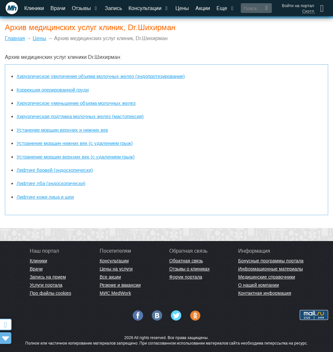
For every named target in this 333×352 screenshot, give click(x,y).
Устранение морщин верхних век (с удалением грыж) (76, 157)
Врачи (57, 8)
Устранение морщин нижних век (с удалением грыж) (75, 143)
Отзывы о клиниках (189, 268)
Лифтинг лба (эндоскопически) (51, 183)
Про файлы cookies (50, 293)
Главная (15, 38)
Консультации (148, 8)
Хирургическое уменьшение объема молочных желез (76, 103)
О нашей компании (258, 285)
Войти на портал (298, 5)
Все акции (110, 277)
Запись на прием (48, 277)
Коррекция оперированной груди (53, 90)
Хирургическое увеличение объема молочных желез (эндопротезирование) (101, 76)
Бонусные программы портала (271, 260)
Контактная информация (264, 293)
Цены (182, 8)
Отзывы (85, 8)
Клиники (34, 8)
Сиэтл (308, 11)
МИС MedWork (115, 293)
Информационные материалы (270, 268)
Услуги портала (46, 285)
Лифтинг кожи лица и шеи (45, 197)
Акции (202, 8)
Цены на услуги (116, 268)
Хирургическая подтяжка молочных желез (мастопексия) (80, 116)
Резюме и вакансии (120, 285)
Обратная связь (186, 260)
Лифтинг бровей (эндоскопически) (55, 170)
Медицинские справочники (266, 277)
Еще (225, 8)
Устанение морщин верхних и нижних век (62, 130)
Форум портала (185, 277)
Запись (113, 8)
